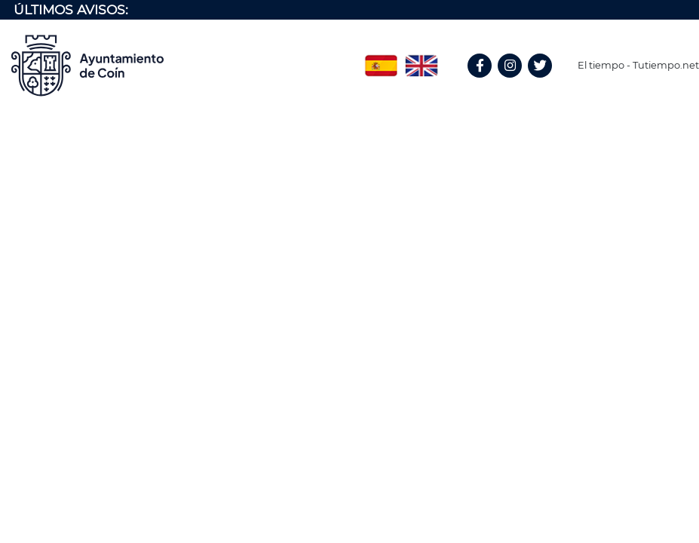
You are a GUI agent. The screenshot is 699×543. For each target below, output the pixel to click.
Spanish (380, 60)
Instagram (517, 82)
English (421, 60)
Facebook (486, 82)
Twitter (542, 82)
